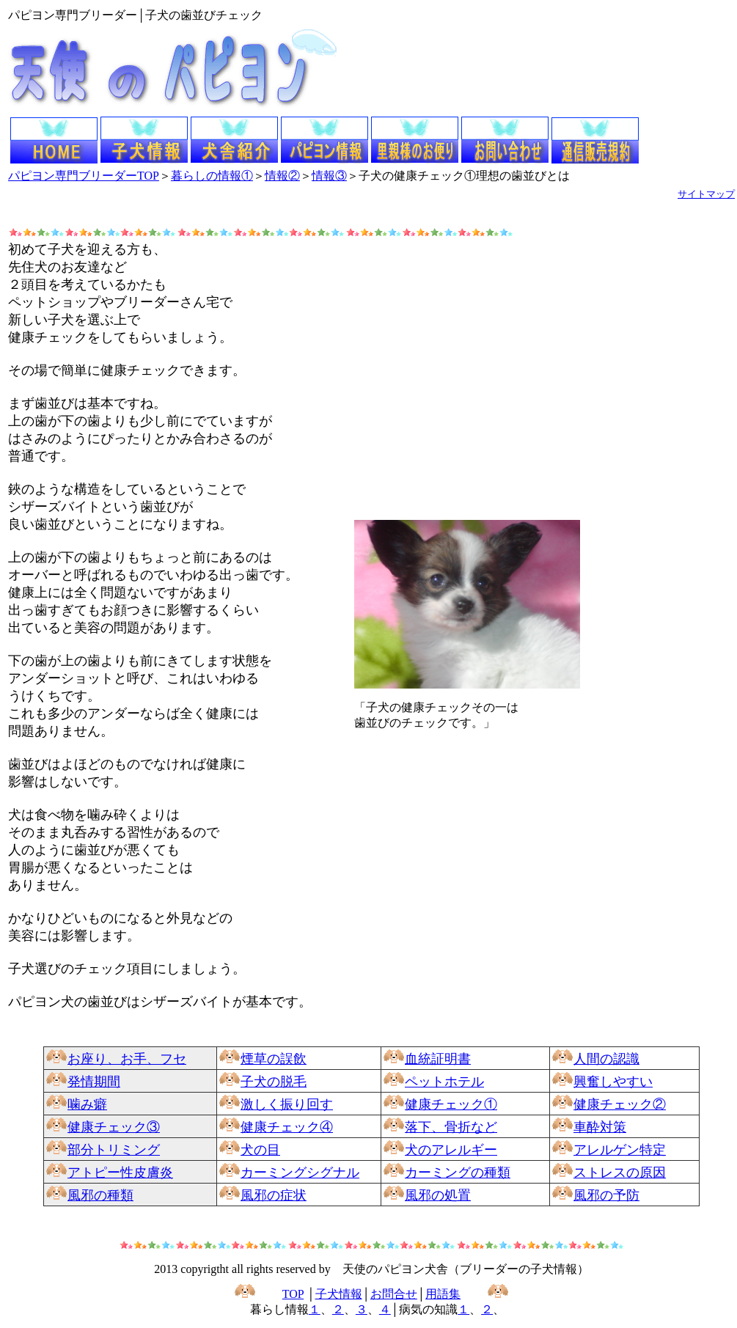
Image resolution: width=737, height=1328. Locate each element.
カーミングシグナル (300, 1172)
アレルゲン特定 (619, 1149)
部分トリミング (113, 1149)
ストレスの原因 (619, 1172)
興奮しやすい (613, 1081)
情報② (282, 175)
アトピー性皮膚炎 (120, 1172)
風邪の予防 (606, 1195)
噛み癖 (87, 1104)
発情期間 (93, 1081)
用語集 (443, 1294)
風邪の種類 (100, 1195)
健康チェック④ (287, 1127)
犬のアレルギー (451, 1149)
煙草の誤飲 (274, 1059)
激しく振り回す (287, 1104)
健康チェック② (619, 1104)
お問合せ (393, 1294)
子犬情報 (338, 1294)
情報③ (329, 175)
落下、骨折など (451, 1127)
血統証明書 (438, 1059)
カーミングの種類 (457, 1172)
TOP (293, 1294)
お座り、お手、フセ (126, 1059)
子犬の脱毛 (274, 1081)
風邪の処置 (438, 1195)
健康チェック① (451, 1104)
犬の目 (260, 1149)
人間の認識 (606, 1059)
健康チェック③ (113, 1127)
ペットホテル (444, 1081)
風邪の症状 (274, 1195)
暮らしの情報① (212, 175)
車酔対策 (599, 1127)
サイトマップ (706, 193)
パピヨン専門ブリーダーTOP (83, 175)
